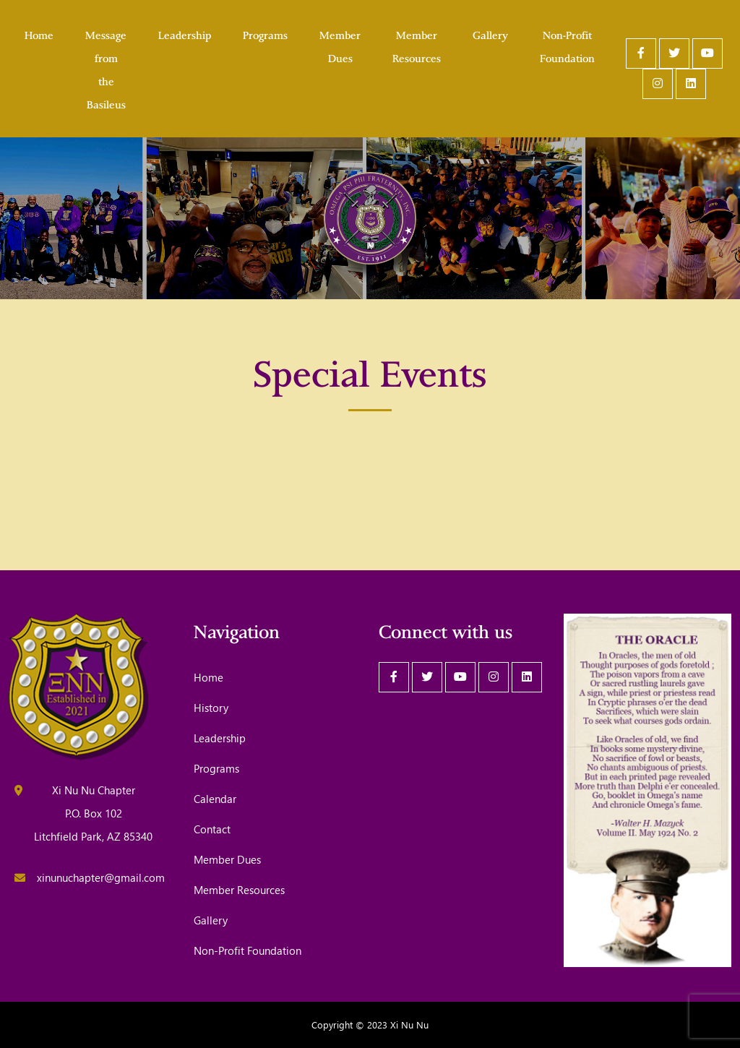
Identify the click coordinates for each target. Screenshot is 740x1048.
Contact (212, 829)
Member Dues (340, 45)
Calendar (215, 798)
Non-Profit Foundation (567, 45)
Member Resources (416, 45)
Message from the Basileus (105, 69)
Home (39, 34)
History (211, 707)
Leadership (184, 34)
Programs (265, 34)
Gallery (490, 34)
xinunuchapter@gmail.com (101, 877)
